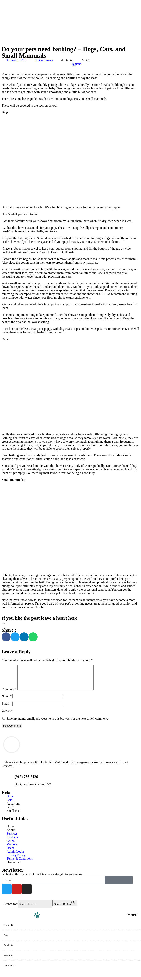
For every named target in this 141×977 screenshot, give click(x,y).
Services (8, 960)
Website (7, 715)
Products (8, 949)
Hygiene (76, 64)
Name (7, 701)
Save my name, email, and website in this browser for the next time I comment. (57, 723)
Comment (9, 694)
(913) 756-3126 (26, 781)
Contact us (9, 970)
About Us (9, 929)
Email (7, 708)
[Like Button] (3, 623)
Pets (6, 939)
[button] (6, 636)
